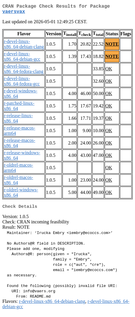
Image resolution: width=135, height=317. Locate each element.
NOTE (111, 46)
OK (108, 71)
